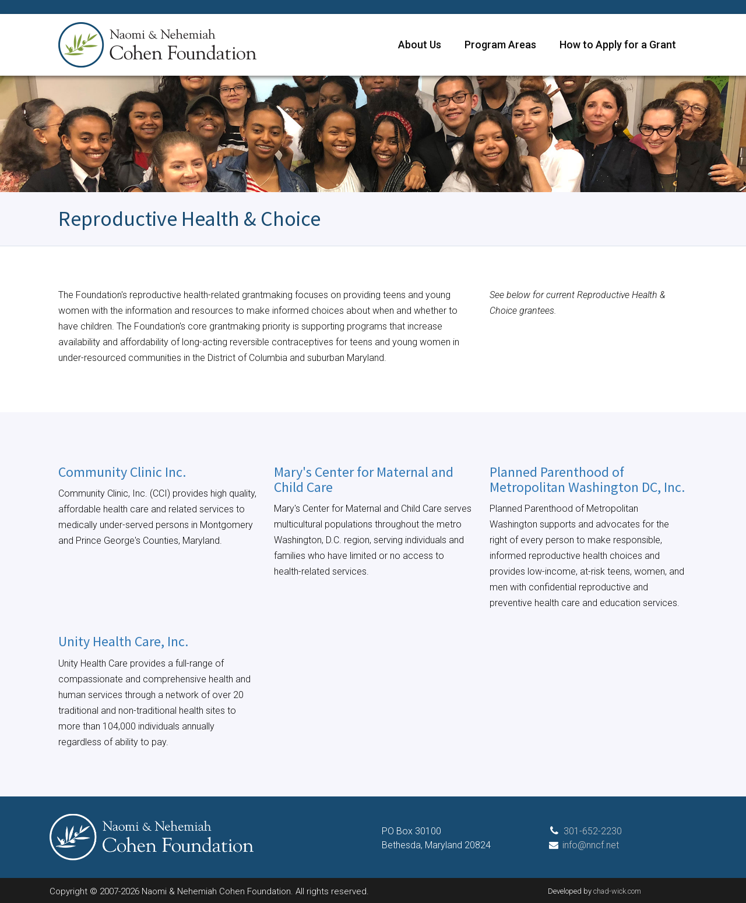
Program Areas (500, 44)
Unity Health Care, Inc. (123, 641)
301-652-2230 (593, 831)
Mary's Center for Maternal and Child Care (363, 479)
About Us (419, 44)
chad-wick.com (617, 891)
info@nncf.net (590, 845)
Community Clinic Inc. (122, 472)
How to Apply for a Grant (618, 44)
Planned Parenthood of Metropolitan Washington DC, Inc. (587, 479)
